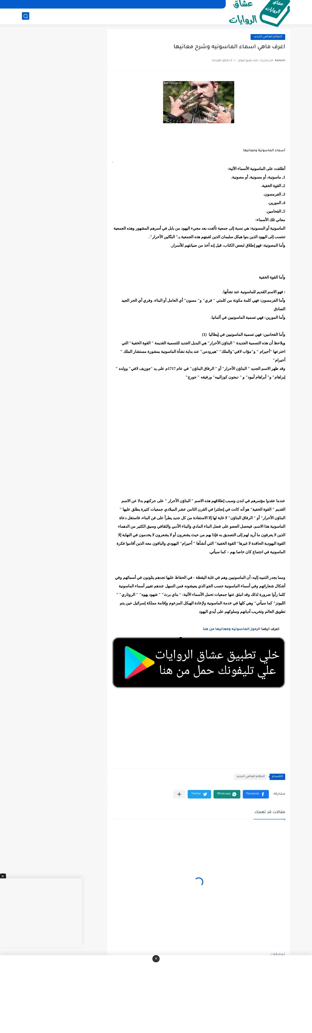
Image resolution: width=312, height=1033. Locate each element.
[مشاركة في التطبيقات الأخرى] (179, 794)
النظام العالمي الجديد (268, 36)
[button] (256, 794)
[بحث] (25, 16)
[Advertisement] (198, 444)
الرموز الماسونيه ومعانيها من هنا (231, 629)
